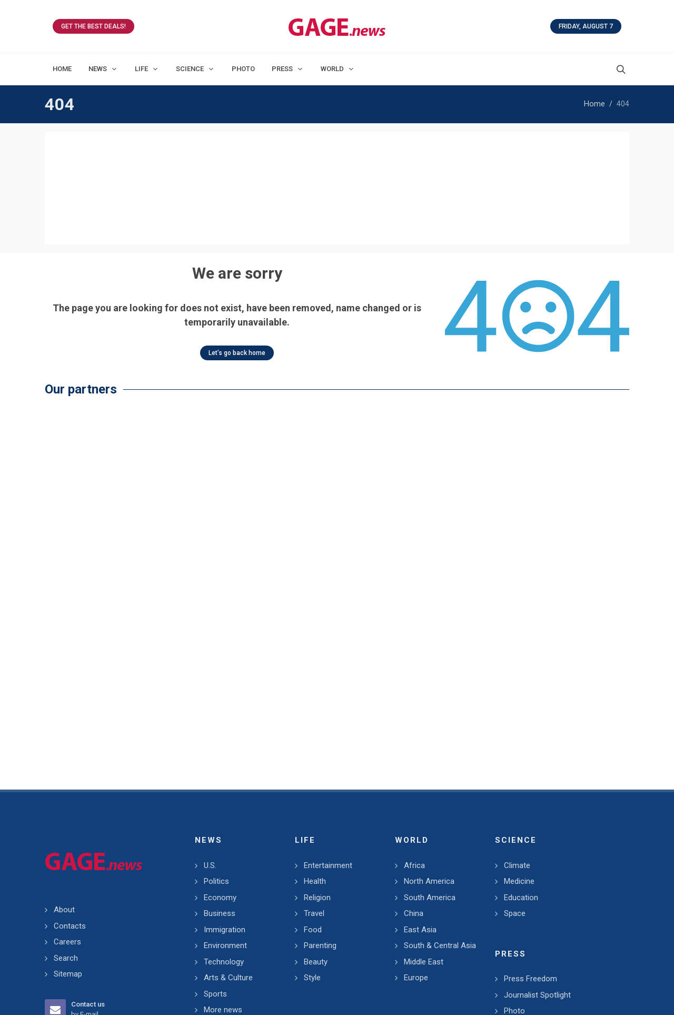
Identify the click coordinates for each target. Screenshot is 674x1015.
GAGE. (286, 982)
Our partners (81, 276)
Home (594, 104)
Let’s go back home (237, 240)
